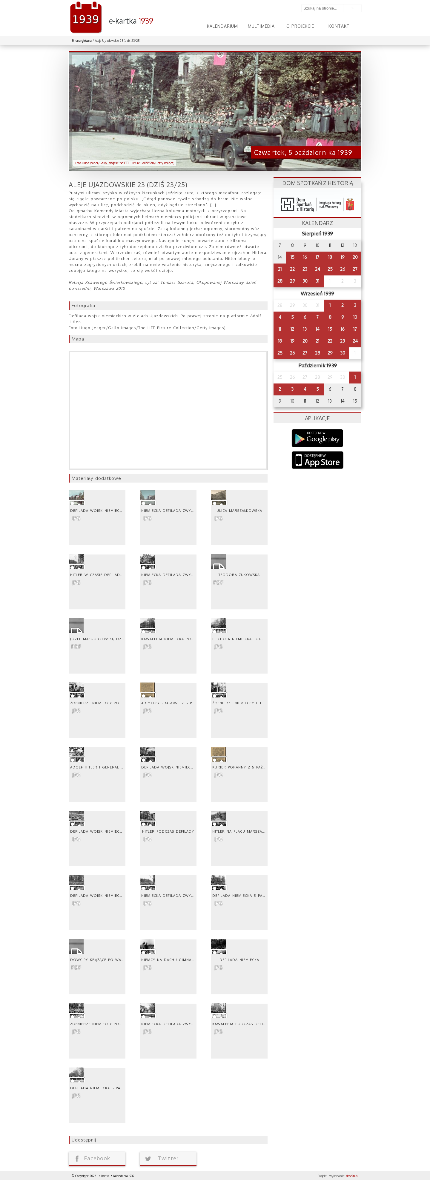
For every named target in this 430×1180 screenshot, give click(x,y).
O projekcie (300, 26)
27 (355, 269)
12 (292, 329)
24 (317, 269)
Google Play (317, 438)
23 (304, 269)
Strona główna (82, 40)
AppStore (317, 460)
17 (317, 257)
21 (280, 269)
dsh (317, 202)
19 (343, 257)
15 (292, 257)
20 (355, 257)
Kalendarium (222, 26)
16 (305, 257)
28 (279, 281)
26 (342, 269)
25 (330, 269)
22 (292, 269)
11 (280, 329)
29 (292, 281)
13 (305, 329)
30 (305, 281)
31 (317, 281)
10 (355, 317)
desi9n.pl (352, 1176)
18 (330, 257)
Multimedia (261, 26)
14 (318, 329)
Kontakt (339, 26)
